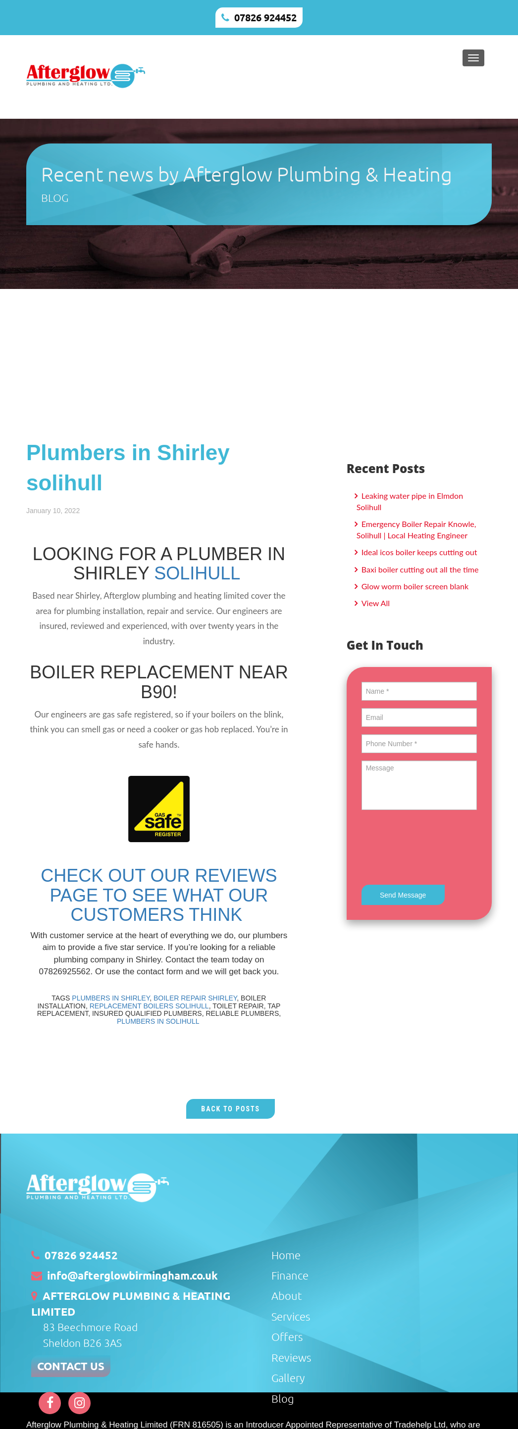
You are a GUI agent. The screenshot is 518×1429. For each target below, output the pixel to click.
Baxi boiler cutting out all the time (419, 569)
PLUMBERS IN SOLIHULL (159, 1021)
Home (286, 1254)
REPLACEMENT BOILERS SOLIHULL (149, 1006)
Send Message (403, 895)
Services (290, 1316)
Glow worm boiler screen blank (414, 586)
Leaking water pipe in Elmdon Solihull (410, 501)
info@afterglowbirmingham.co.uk (132, 1275)
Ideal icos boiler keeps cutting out (418, 552)
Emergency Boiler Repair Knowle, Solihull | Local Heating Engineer (416, 529)
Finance (290, 1275)
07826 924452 (265, 17)
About (286, 1295)
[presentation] (437, 848)
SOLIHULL (197, 573)
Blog (282, 1398)
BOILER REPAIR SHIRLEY (195, 998)
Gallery (288, 1377)
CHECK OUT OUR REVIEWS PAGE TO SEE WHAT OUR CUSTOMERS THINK (159, 895)
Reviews (291, 1357)
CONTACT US (70, 1366)
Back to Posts (230, 1109)
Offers (287, 1336)
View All (375, 603)
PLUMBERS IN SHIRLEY (111, 998)
